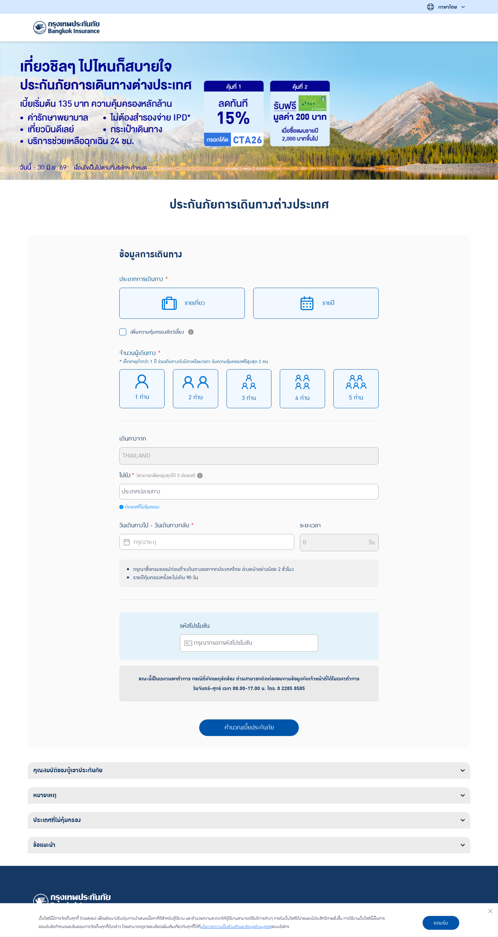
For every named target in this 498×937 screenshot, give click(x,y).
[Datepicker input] (206, 542)
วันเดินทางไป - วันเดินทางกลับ (156, 525)
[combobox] (250, 491)
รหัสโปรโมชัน (195, 626)
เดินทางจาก (132, 439)
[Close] (490, 911)
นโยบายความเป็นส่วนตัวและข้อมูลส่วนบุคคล (236, 927)
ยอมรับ (441, 923)
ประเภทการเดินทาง (143, 279)
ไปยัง (161, 475)
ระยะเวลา (310, 525)
